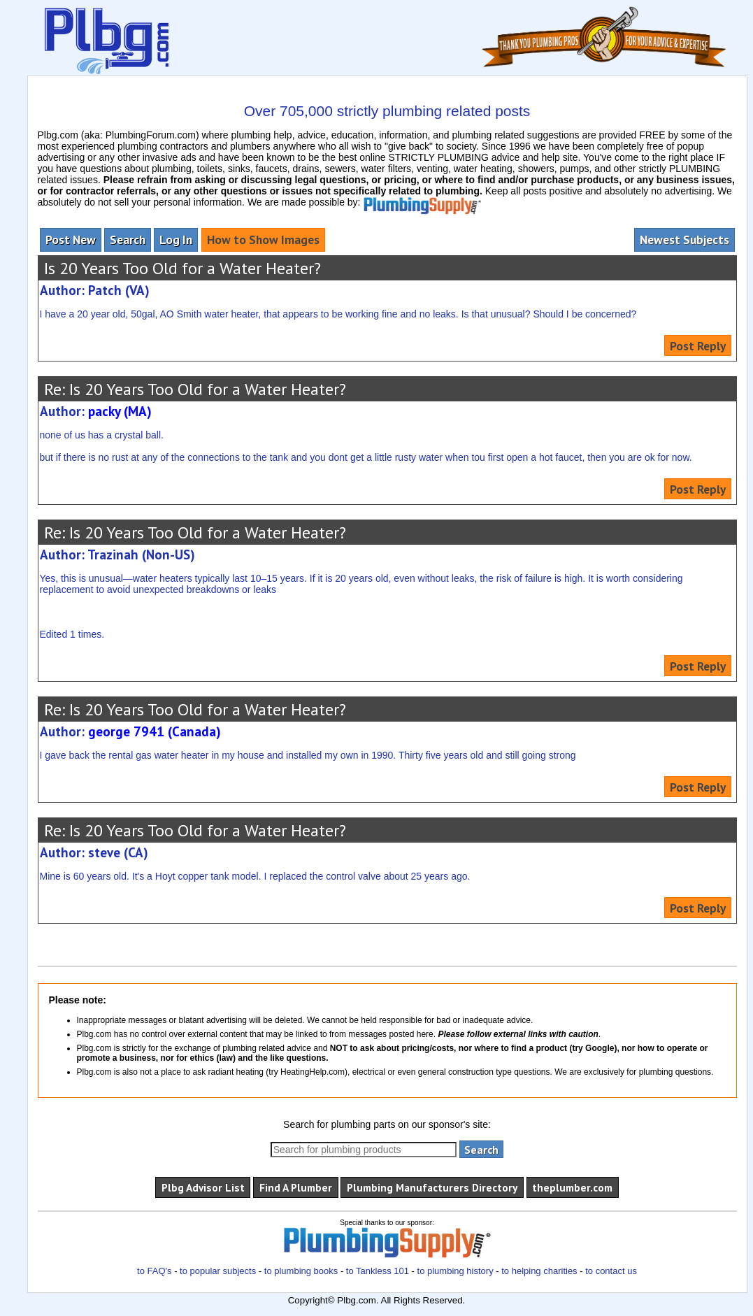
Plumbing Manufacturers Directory (432, 1187)
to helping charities (539, 1271)
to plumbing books (301, 1271)
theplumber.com (572, 1187)
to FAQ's (154, 1271)
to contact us (611, 1271)
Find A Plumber (295, 1187)
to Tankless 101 (377, 1271)
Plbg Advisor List (203, 1187)
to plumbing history (455, 1271)
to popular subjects (218, 1271)
